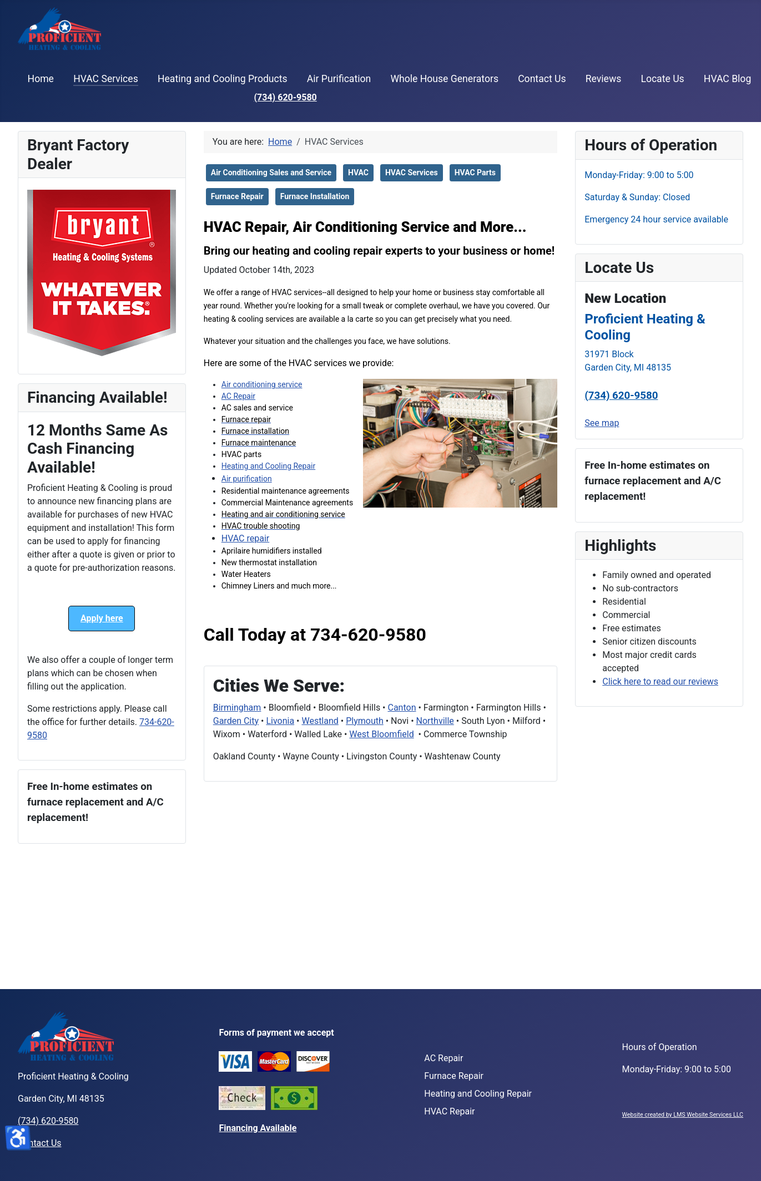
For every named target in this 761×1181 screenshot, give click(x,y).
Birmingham (237, 707)
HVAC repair (245, 538)
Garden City (236, 721)
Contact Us (542, 78)
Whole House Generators (444, 78)
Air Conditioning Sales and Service (271, 172)
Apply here (101, 618)
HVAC (358, 172)
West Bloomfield (381, 734)
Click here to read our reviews (660, 681)
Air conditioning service (262, 384)
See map (601, 423)
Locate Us (662, 78)
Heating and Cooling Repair (268, 466)
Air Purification (339, 78)
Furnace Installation (315, 196)
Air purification (246, 478)
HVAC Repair (449, 1111)
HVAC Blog (727, 78)
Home (41, 78)
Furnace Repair (237, 196)
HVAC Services (105, 78)
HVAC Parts (475, 172)
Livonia (280, 721)
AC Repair (238, 396)
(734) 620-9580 (285, 97)
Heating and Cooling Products (223, 78)
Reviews (604, 78)
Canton (401, 707)
